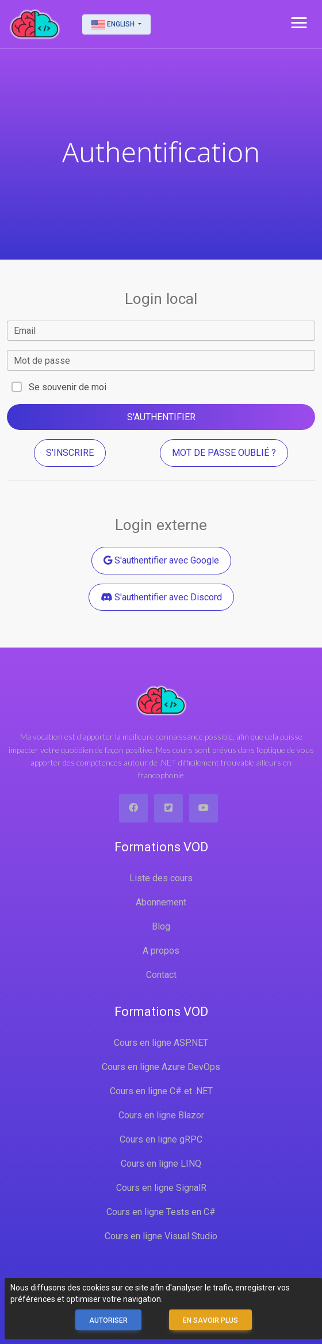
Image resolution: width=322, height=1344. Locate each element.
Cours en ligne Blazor (161, 1115)
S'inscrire (70, 452)
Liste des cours (161, 878)
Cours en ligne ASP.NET (161, 1042)
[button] (299, 23)
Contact (161, 974)
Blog (161, 926)
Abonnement (161, 902)
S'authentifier (161, 417)
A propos (161, 950)
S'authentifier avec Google (161, 560)
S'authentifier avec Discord (161, 597)
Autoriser (108, 1320)
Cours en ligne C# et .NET (161, 1091)
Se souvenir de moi (67, 387)
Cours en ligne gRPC (161, 1139)
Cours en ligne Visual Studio (161, 1236)
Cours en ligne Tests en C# (161, 1211)
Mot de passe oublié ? (224, 452)
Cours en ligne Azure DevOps (161, 1066)
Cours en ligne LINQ (161, 1163)
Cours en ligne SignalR (161, 1187)
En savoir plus (210, 1320)
